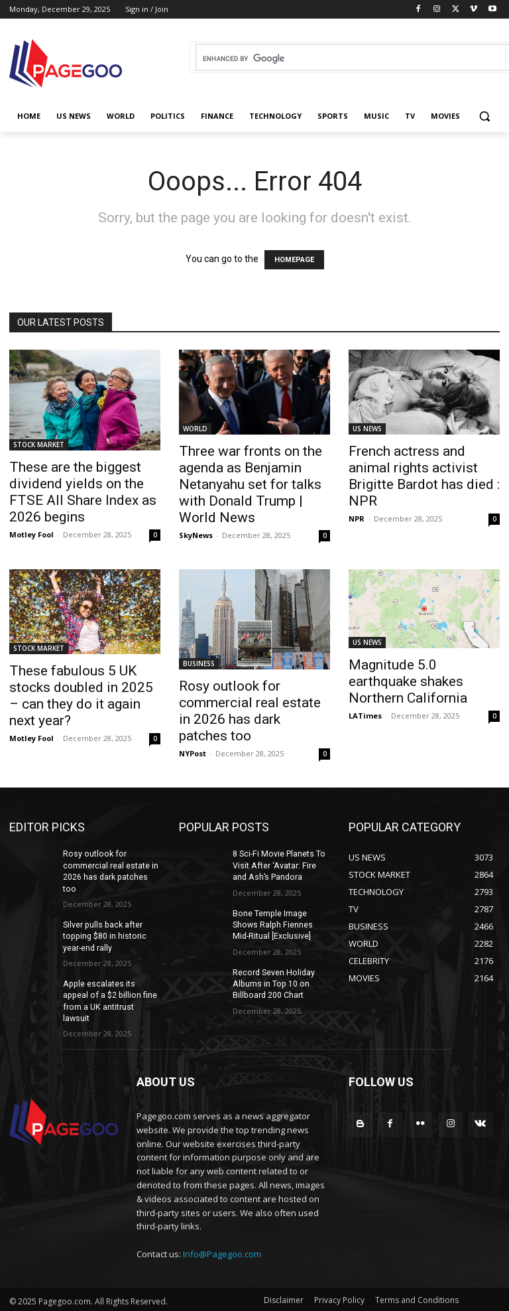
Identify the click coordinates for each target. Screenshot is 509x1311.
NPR (357, 518)
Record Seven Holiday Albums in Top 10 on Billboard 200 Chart (273, 981)
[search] (351, 59)
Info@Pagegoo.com (222, 1239)
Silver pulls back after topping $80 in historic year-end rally (103, 935)
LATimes (365, 716)
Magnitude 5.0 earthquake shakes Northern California (408, 681)
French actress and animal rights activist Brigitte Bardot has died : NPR (424, 476)
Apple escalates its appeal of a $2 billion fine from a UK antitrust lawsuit (111, 992)
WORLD (195, 428)
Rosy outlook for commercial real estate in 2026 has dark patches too (250, 711)
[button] (484, 116)
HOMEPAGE (294, 259)
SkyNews (196, 535)
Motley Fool (31, 534)
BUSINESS (199, 663)
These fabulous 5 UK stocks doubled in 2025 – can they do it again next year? (81, 695)
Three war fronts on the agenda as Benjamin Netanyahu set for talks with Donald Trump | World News (250, 484)
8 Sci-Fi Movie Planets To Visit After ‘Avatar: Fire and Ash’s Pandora (281, 865)
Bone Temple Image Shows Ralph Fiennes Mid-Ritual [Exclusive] (280, 923)
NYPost (192, 753)
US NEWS (367, 428)
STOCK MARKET (38, 444)
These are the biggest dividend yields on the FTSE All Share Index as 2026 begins (82, 492)
